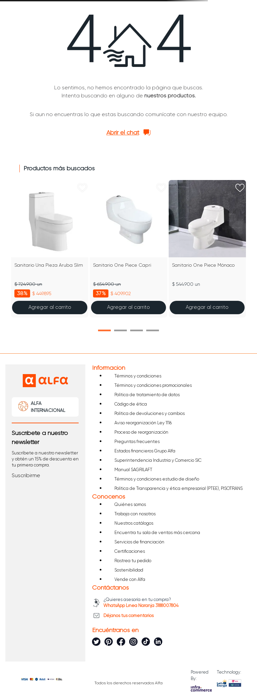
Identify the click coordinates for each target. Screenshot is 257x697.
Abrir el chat (122, 132)
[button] (104, 330)
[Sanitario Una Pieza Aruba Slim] (49, 249)
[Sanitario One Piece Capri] (128, 249)
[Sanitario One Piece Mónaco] (207, 249)
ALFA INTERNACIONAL (48, 407)
